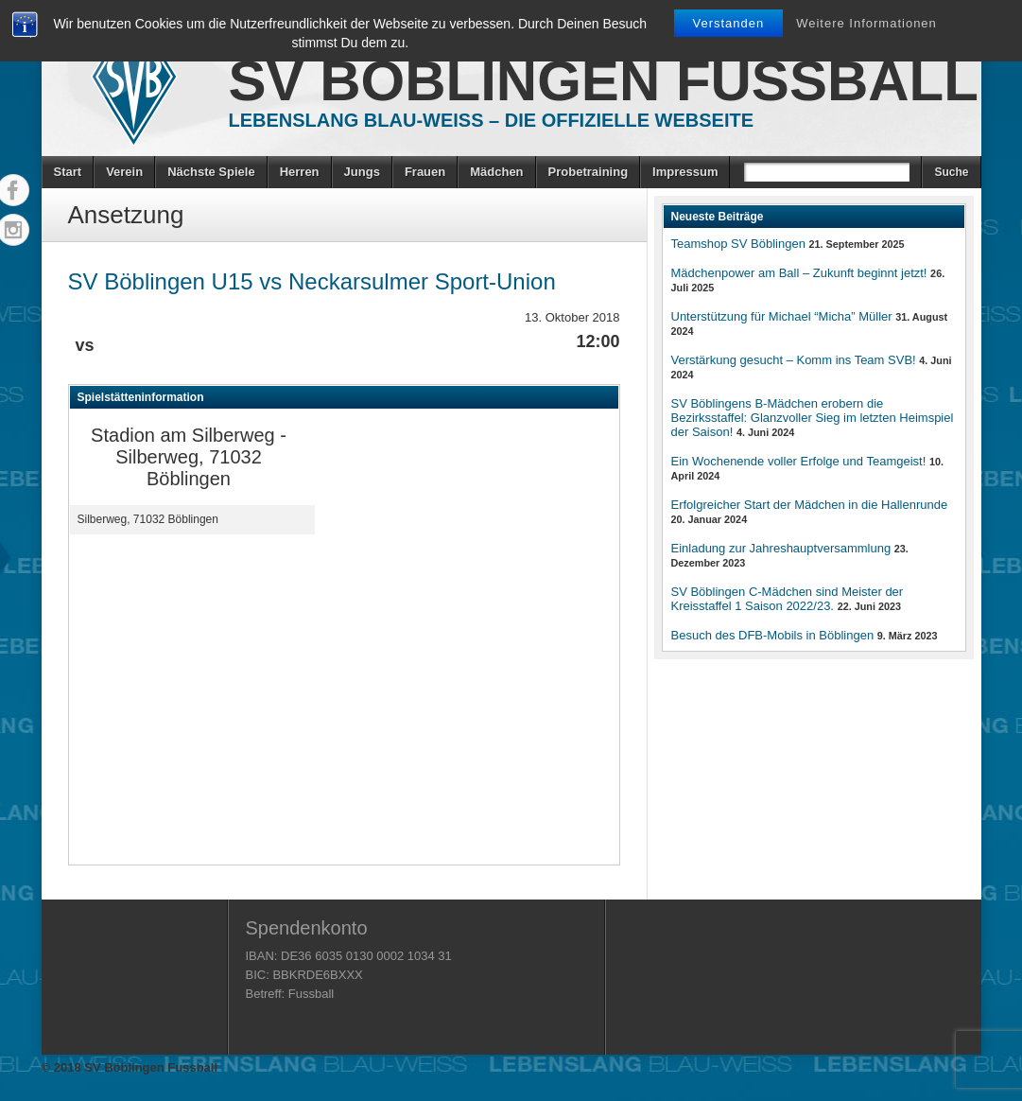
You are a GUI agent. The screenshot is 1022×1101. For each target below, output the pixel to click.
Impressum (685, 172)
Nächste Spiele (211, 172)
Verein (124, 172)
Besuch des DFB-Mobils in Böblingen (773, 635)
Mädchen (496, 172)
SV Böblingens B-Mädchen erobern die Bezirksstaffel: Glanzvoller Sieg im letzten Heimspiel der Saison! (812, 417)
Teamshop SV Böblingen (738, 243)
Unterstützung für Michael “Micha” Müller (781, 316)
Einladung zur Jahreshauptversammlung (781, 548)
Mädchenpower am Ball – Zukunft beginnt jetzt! (799, 273)
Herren (300, 172)
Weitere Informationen (866, 23)
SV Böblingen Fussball (604, 81)
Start (68, 172)
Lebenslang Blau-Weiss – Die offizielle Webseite (491, 120)
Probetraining (588, 172)
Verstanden (729, 23)
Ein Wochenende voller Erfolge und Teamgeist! (799, 461)
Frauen (425, 172)
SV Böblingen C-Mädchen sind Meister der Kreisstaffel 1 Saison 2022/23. (787, 599)
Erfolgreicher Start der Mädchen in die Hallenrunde (809, 505)
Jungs (362, 172)
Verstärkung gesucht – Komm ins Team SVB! (793, 360)
